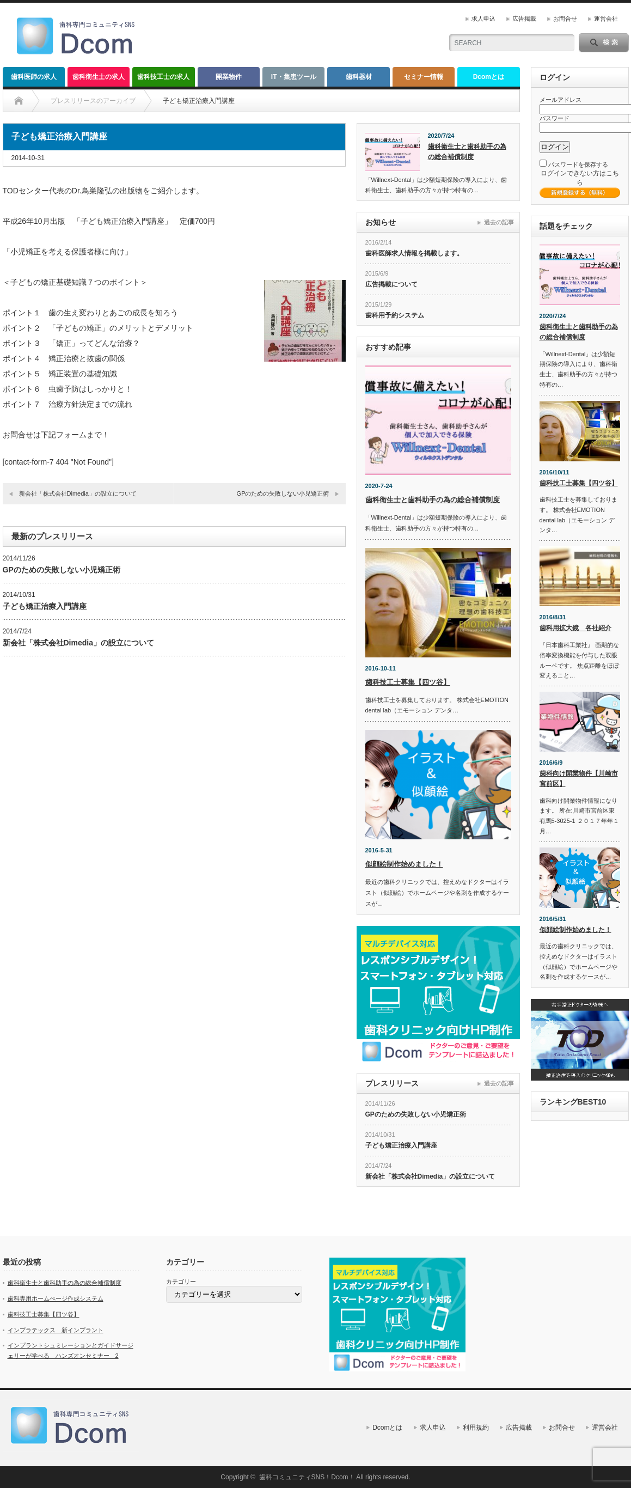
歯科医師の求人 (34, 77)
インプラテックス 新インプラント (55, 1330)
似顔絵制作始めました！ (404, 864)
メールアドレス (560, 99)
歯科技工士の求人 (163, 77)
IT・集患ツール (293, 77)
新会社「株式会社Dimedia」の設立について (78, 493)
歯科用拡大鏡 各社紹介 (575, 628)
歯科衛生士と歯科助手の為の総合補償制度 (467, 152)
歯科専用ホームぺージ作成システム (55, 1298)
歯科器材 (359, 77)
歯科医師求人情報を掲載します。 (414, 253)
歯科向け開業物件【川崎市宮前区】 (579, 779)
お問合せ (565, 18)
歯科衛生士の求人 (98, 77)
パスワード (554, 118)
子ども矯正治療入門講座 (45, 606)
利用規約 (476, 1427)
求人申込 (483, 18)
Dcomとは (488, 77)
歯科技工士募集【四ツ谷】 (407, 682)
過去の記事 (499, 222)
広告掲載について (391, 284)
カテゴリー (181, 1281)
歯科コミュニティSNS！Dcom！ (307, 1477)
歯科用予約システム (394, 315)
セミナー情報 (423, 77)
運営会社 (606, 18)
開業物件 (229, 77)
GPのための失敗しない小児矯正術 (283, 493)
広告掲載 (524, 18)
